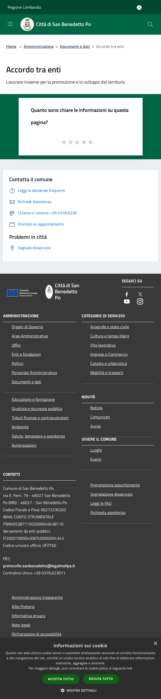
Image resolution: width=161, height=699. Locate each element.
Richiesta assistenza (108, 512)
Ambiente (20, 427)
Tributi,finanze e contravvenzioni (40, 418)
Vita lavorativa (103, 345)
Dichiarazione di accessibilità (36, 634)
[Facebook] (127, 294)
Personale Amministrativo (34, 373)
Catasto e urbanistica (108, 363)
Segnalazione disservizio (111, 494)
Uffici (16, 345)
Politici (17, 363)
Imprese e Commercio (109, 354)
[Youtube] (127, 301)
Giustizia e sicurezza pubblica (37, 408)
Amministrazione (39, 46)
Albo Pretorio (23, 606)
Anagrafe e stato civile (109, 327)
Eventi (96, 459)
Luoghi (96, 450)
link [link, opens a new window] (129, 668)
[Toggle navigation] (10, 24)
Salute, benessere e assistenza (38, 436)
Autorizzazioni (24, 445)
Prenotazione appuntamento (115, 485)
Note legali (21, 625)
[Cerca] (150, 24)
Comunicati (100, 417)
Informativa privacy (28, 616)
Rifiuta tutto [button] (101, 679)
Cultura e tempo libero (109, 336)
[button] (81, 690)
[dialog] (80, 668)
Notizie (96, 408)
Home (11, 46)
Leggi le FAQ (101, 503)
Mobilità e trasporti (106, 373)
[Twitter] (140, 294)
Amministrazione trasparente (37, 597)
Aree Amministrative (30, 336)
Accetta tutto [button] (60, 679)
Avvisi (95, 426)
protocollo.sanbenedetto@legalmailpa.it (39, 566)
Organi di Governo (27, 327)
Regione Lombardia (24, 7)
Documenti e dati (75, 46)
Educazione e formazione (33, 399)
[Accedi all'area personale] (139, 8)
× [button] (155, 643)
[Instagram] (140, 301)
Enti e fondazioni (26, 354)
